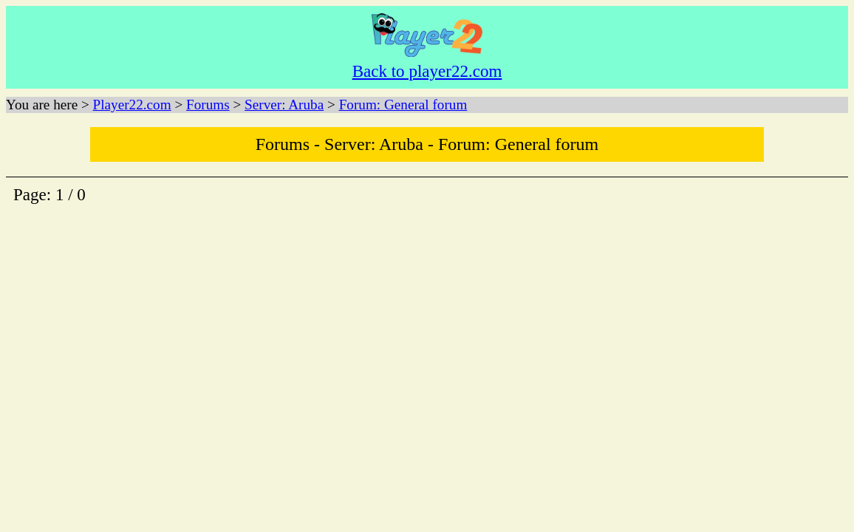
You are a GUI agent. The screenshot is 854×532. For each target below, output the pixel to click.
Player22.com (132, 104)
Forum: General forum (403, 104)
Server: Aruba (284, 104)
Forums (208, 104)
